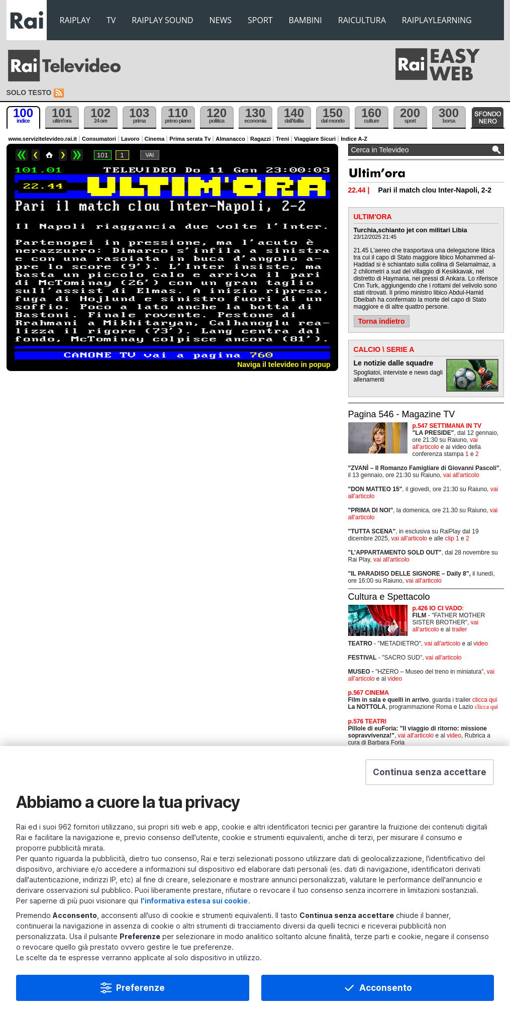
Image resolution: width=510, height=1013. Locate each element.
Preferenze (140, 988)
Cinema (155, 139)
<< (22, 155)
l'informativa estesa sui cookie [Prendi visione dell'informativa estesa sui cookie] (194, 900)
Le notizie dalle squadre (394, 363)
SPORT (260, 20)
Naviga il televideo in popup (283, 364)
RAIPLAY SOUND (162, 20)
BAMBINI (305, 20)
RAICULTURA (362, 20)
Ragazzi (260, 139)
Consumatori (99, 139)
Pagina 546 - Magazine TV (401, 414)
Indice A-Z (354, 139)
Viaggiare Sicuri (315, 139)
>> (77, 155)
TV (111, 20)
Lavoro (130, 139)
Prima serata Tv (190, 139)
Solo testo (29, 92)
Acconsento (385, 988)
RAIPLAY (75, 20)
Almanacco (230, 139)
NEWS (221, 20)
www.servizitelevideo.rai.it (43, 139)
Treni (282, 139)
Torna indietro (381, 321)
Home (49, 155)
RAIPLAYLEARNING (437, 20)
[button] (429, 772)
